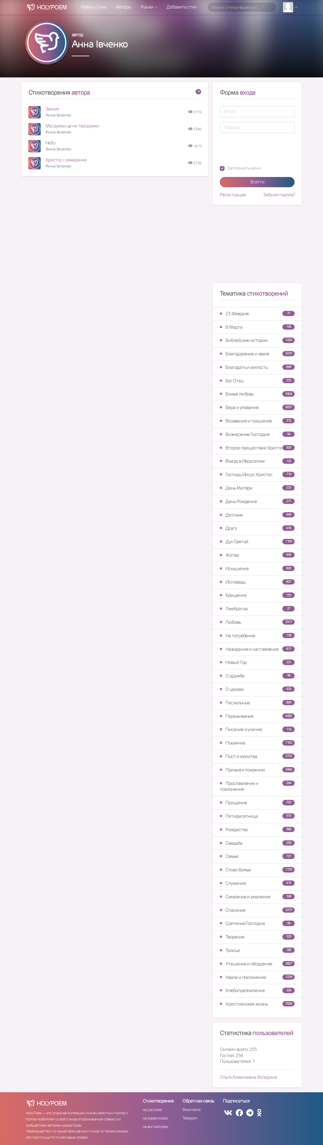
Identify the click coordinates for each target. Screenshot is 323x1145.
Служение (257, 883)
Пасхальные (257, 703)
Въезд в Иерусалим (257, 461)
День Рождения (257, 501)
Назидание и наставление (257, 649)
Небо (50, 143)
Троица (257, 950)
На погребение (257, 636)
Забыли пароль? (279, 195)
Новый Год (257, 662)
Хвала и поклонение (257, 977)
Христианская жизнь (257, 1004)
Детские (257, 515)
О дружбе (257, 676)
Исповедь (257, 582)
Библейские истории (257, 340)
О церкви (257, 689)
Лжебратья (257, 609)
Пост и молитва (257, 756)
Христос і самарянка (66, 160)
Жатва (257, 555)
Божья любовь (257, 394)
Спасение (257, 910)
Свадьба (257, 843)
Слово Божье (257, 870)
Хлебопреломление (257, 990)
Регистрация (233, 195)
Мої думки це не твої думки (72, 126)
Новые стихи (94, 7)
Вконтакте (191, 1109)
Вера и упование (257, 407)
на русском (152, 1109)
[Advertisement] (257, 246)
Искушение (257, 568)
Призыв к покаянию (257, 770)
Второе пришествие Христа (257, 448)
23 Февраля (257, 314)
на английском (155, 1126)
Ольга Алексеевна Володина (248, 1077)
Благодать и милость (257, 367)
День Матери (257, 488)
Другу (257, 528)
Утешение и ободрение (257, 964)
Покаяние (257, 743)
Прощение (257, 803)
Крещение (257, 595)
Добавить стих (181, 7)
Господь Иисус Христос (257, 474)
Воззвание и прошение (257, 421)
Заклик (52, 109)
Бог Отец (257, 381)
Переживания (257, 716)
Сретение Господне (257, 923)
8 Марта (257, 327)
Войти (257, 182)
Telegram (189, 1118)
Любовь (257, 622)
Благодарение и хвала (257, 354)
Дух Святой (257, 542)
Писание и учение (257, 729)
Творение (257, 937)
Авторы (123, 7)
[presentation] (264, 149)
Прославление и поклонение (257, 786)
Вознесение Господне (257, 434)
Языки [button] (147, 7)
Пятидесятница (257, 816)
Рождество (257, 830)
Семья (257, 856)
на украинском (155, 1118)
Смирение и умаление (257, 897)
